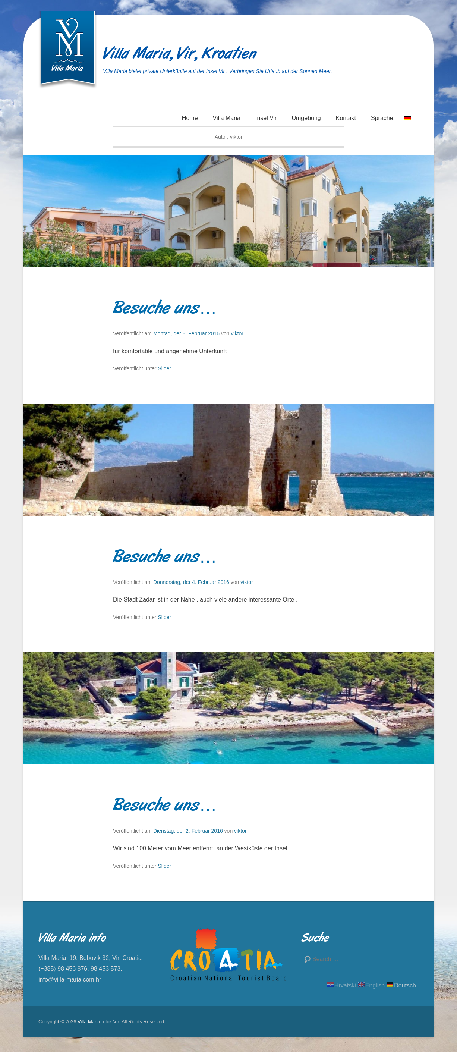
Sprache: (391, 122)
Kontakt (346, 118)
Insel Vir (266, 118)
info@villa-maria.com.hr (69, 979)
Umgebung (306, 118)
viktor (237, 333)
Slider (164, 368)
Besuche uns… (165, 309)
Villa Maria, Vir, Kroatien (179, 54)
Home (190, 118)
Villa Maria (226, 118)
